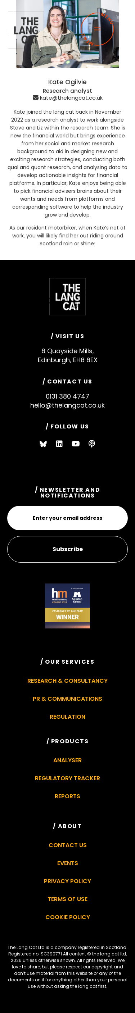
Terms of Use (67, 899)
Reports (67, 796)
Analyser (67, 760)
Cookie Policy (67, 917)
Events (67, 863)
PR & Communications (67, 699)
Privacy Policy (67, 881)
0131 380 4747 (67, 396)
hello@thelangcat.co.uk (67, 405)
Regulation (67, 717)
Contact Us (68, 845)
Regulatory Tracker (67, 778)
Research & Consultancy (67, 681)
